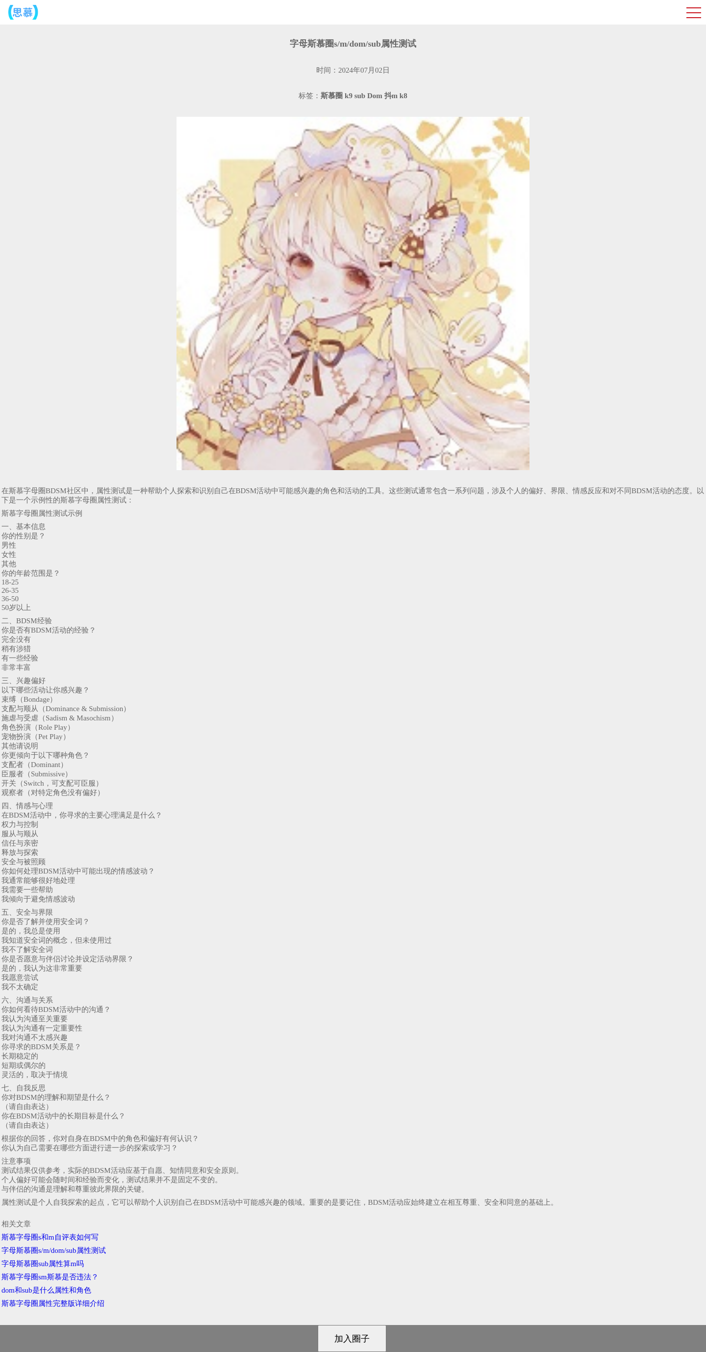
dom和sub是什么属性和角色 (46, 1290)
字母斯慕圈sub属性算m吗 (42, 1264)
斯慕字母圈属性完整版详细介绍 (52, 1303)
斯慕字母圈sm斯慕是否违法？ (50, 1277)
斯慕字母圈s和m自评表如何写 (50, 1237)
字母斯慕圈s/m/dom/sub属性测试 (53, 1250)
